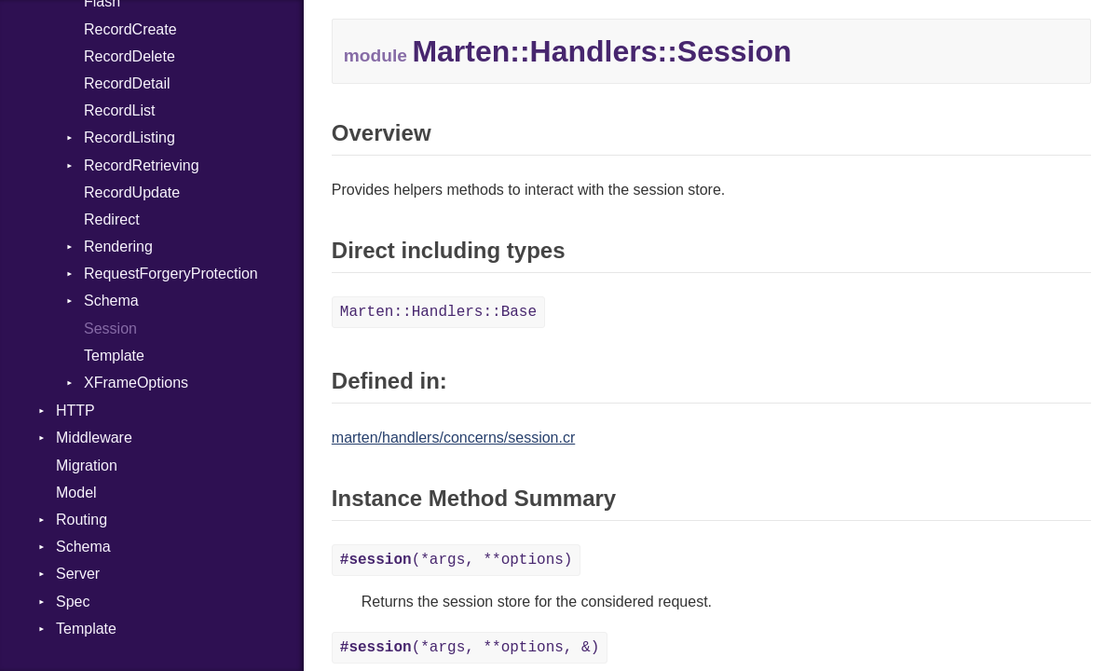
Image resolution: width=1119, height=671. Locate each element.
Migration (86, 465)
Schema (111, 300)
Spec (72, 601)
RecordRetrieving (141, 165)
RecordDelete (129, 56)
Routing (81, 519)
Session (110, 328)
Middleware (94, 437)
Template (114, 355)
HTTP (75, 410)
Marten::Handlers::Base (438, 312)
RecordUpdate (132, 192)
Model (76, 492)
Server (78, 574)
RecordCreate (130, 29)
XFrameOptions (136, 382)
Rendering (118, 246)
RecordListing (129, 137)
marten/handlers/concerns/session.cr (453, 437)
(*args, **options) (456, 560)
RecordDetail (127, 83)
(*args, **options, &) (469, 647)
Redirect (112, 219)
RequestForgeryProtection (171, 273)
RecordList (119, 110)
